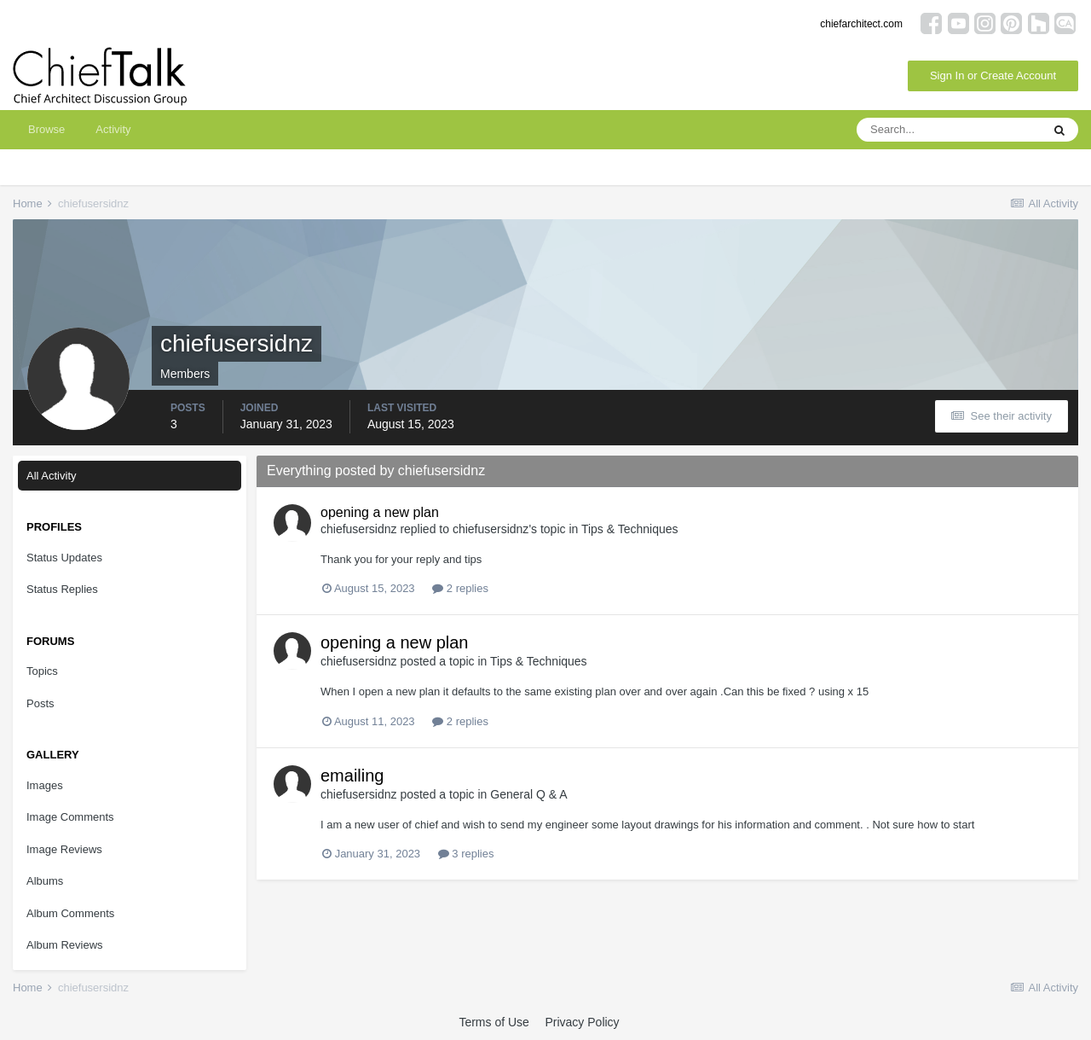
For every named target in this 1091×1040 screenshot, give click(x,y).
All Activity (51, 475)
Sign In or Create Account (993, 75)
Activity (112, 129)
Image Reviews (64, 849)
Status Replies (62, 589)
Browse (46, 129)
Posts (40, 703)
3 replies (466, 853)
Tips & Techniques (629, 529)
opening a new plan (379, 512)
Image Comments (70, 817)
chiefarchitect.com (861, 24)
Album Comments (70, 913)
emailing (352, 775)
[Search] (949, 130)
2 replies (460, 588)
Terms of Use (493, 1022)
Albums (44, 880)
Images (44, 785)
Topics (42, 671)
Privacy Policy (582, 1022)
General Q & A (528, 794)
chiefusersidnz (358, 529)
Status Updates (64, 557)
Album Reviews (64, 944)
